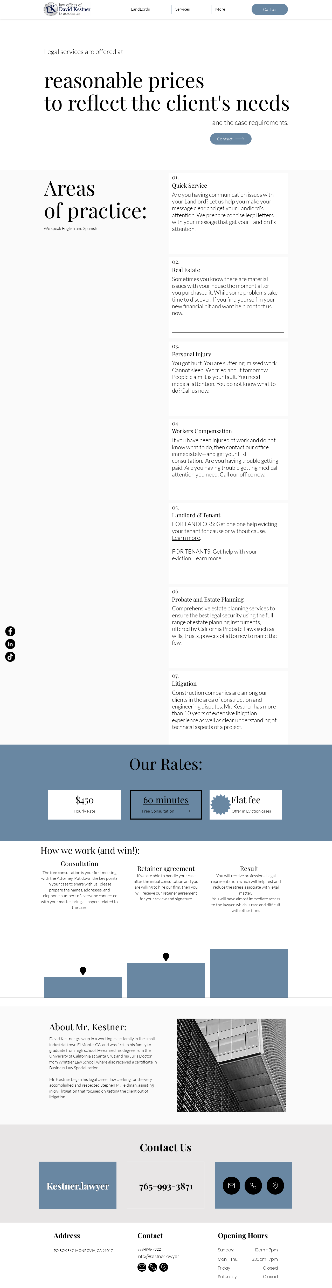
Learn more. (207, 558)
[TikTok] (10, 657)
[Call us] (270, 9)
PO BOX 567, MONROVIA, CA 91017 (83, 1250)
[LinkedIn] (10, 644)
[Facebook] (10, 631)
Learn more (186, 537)
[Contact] (231, 139)
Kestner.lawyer (77, 1186)
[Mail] (231, 1186)
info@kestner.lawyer (158, 1256)
